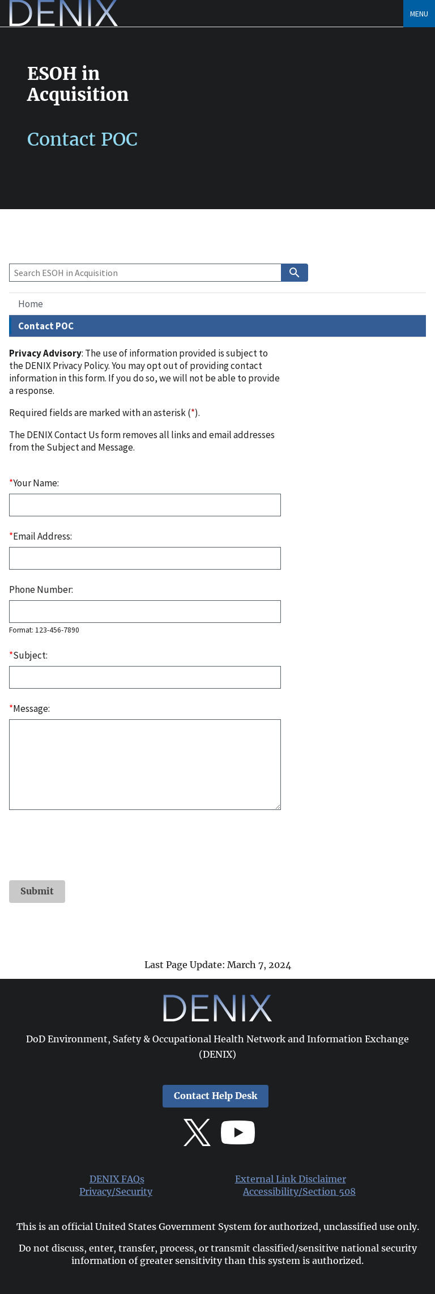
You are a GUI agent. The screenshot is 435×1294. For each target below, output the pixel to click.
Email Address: (40, 536)
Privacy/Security (115, 1191)
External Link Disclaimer (290, 1179)
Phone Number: (41, 589)
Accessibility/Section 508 (299, 1191)
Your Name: (34, 483)
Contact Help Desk (215, 1096)
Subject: (28, 655)
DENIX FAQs (116, 1179)
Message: (29, 708)
